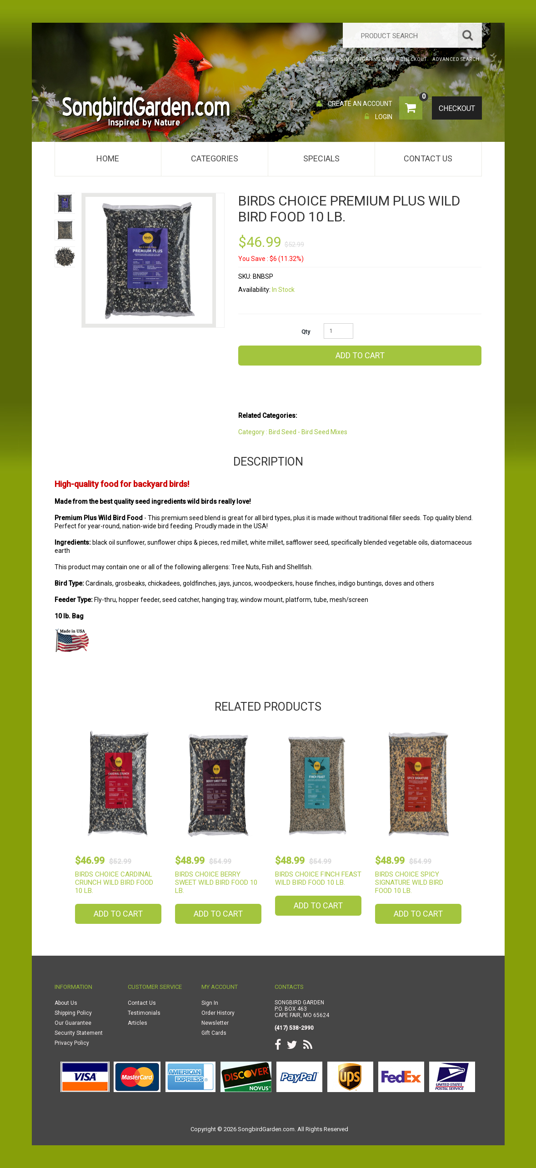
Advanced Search (456, 59)
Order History (218, 1013)
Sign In (209, 1003)
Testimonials (144, 1013)
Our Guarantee (73, 1023)
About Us (66, 1003)
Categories (214, 158)
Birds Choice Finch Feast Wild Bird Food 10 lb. (318, 878)
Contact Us (428, 158)
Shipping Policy (73, 1013)
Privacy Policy (72, 1043)
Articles (137, 1023)
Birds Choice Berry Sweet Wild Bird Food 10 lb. (216, 882)
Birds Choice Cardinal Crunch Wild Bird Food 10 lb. (114, 882)
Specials (321, 158)
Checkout (455, 108)
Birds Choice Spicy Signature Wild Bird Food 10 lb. (409, 882)
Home (107, 158)
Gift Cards (213, 1033)
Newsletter (215, 1023)
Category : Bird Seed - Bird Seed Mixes (292, 432)
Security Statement (79, 1033)
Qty (305, 332)
